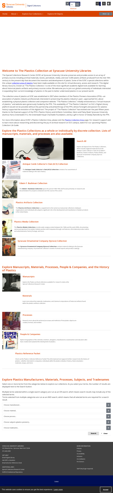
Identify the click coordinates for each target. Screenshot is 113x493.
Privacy (79, 451)
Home (4, 14)
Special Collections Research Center (13, 469)
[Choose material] (108, 410)
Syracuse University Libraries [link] (13, 446)
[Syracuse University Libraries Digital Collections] (26, 5)
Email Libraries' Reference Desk (12, 463)
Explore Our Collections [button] (33, 14)
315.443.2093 (6, 451)
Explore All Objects (55, 14)
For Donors (80, 462)
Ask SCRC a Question (8, 460)
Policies (79, 448)
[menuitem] (56, 481)
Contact (56, 481)
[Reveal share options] (97, 4)
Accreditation (81, 459)
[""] (93, 149)
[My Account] (103, 4)
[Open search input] (92, 4)
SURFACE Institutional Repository (12, 472)
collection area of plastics (22, 83)
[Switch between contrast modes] (108, 4)
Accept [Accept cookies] (105, 489)
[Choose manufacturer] (108, 405)
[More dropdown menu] (105, 13)
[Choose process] (108, 416)
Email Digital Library (8, 457)
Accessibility (80, 454)
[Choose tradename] (108, 428)
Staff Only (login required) (85, 469)
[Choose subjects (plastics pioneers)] (108, 422)
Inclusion (79, 456)
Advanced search (71, 8)
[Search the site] (76, 4)
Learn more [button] (58, 489)
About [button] (14, 14)
